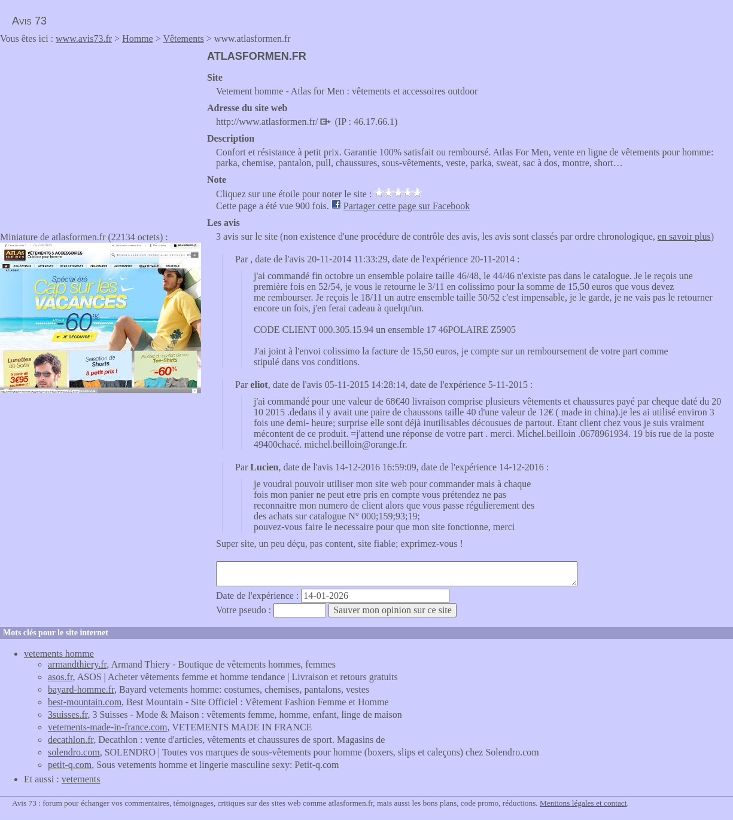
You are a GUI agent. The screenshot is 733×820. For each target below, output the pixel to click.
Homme (137, 38)
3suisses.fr (67, 714)
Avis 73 (29, 21)
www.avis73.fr (84, 38)
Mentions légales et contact (583, 802)
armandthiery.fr (77, 664)
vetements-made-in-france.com (107, 727)
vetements (81, 779)
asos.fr (60, 677)
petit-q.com (70, 765)
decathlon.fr (70, 740)
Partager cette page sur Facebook (406, 206)
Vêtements (183, 38)
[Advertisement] (100, 134)
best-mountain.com (84, 702)
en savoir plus (684, 236)
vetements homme (59, 653)
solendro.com (74, 752)
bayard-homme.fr (81, 689)
